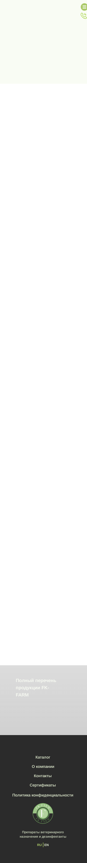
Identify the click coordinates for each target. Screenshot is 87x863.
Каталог (42, 757)
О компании (43, 766)
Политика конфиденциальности (42, 795)
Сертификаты (43, 785)
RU (39, 845)
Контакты (43, 776)
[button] (84, 16)
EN (46, 845)
